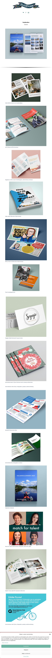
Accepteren (26, 646)
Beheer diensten (5, 642)
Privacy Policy (26, 656)
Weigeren (26, 649)
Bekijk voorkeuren (26, 653)
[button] (50, 634)
